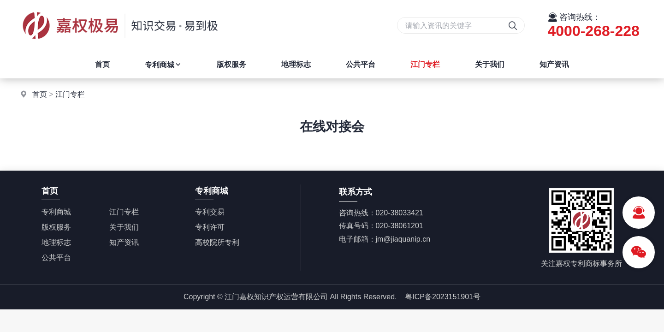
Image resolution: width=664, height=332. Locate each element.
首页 (102, 64)
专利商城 (163, 65)
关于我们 (489, 64)
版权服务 (231, 64)
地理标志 (296, 64)
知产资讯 (554, 64)
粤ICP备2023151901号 (442, 297)
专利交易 (210, 212)
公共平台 (360, 64)
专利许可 (210, 227)
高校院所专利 (217, 242)
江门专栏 (425, 64)
